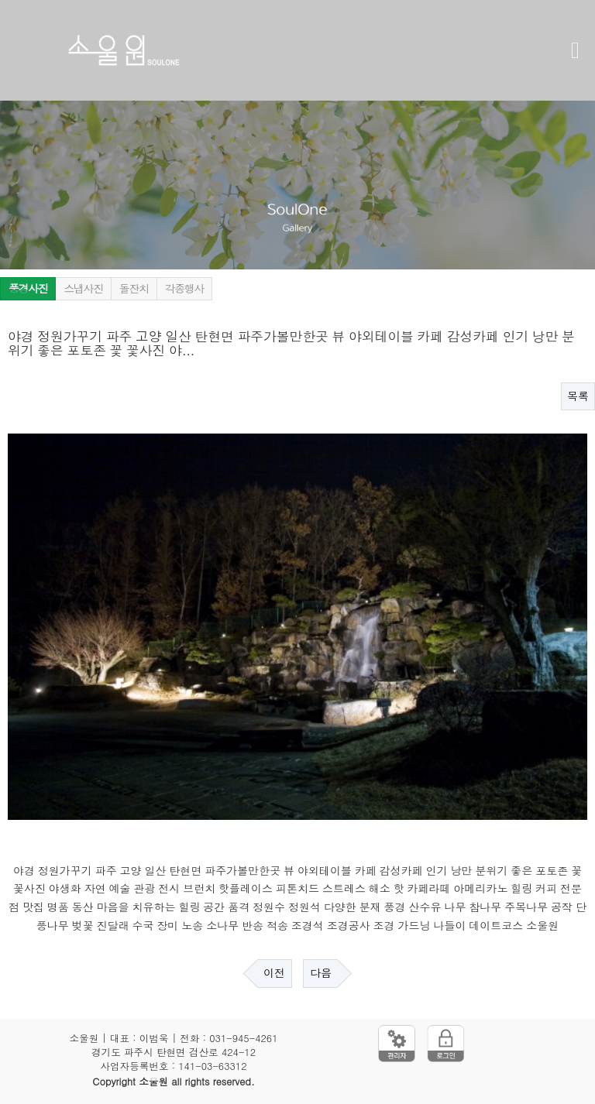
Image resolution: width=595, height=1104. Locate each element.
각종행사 (184, 289)
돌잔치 (134, 289)
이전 (274, 973)
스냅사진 (83, 289)
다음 (321, 973)
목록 (578, 396)
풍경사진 (28, 289)
